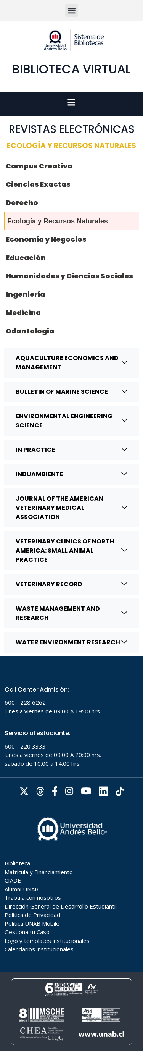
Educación (26, 257)
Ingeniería (25, 294)
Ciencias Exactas (38, 184)
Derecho (22, 202)
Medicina (23, 312)
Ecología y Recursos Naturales (57, 221)
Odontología (30, 331)
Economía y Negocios (46, 239)
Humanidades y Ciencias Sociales (69, 276)
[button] (71, 10)
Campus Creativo (39, 166)
